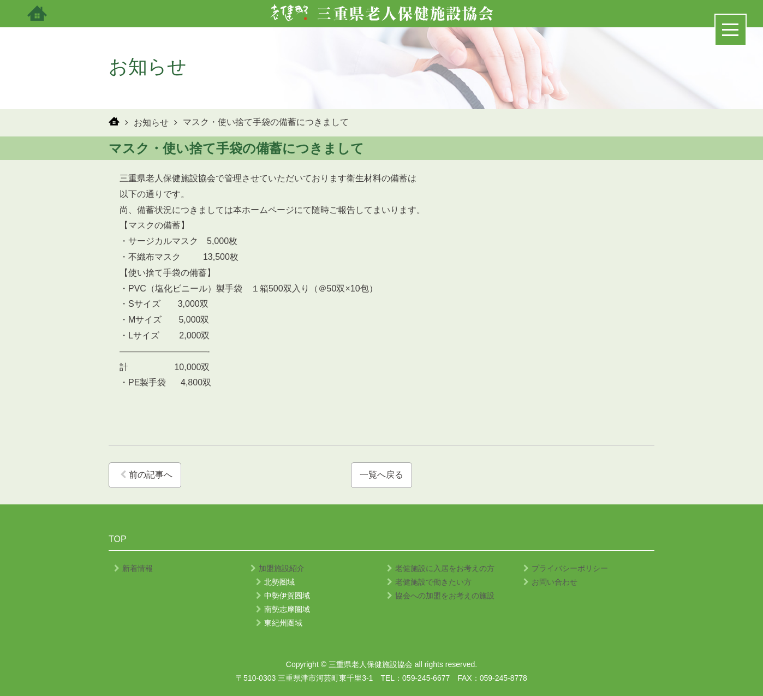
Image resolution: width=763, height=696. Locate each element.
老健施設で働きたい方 (429, 582)
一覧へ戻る (381, 474)
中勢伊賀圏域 (283, 595)
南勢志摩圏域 (283, 609)
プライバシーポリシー (565, 568)
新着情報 (133, 568)
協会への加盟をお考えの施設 (440, 595)
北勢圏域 (275, 582)
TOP (118, 539)
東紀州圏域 (279, 622)
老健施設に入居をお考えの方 (440, 568)
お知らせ (151, 122)
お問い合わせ (550, 582)
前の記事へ (146, 474)
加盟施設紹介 (278, 568)
